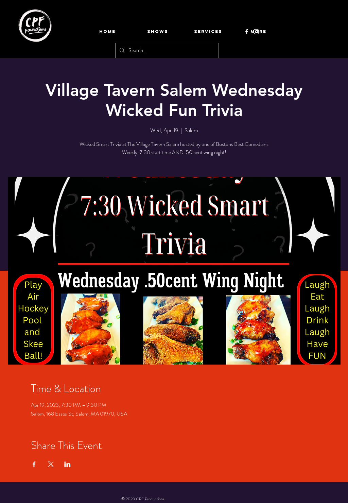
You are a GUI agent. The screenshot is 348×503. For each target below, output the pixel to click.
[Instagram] (256, 31)
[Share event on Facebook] (34, 464)
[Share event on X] (51, 464)
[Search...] (166, 50)
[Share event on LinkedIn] (67, 464)
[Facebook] (246, 31)
